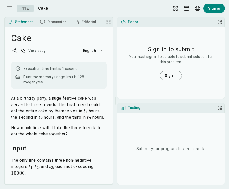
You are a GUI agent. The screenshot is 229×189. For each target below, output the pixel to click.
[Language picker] (197, 8)
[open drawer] (9, 8)
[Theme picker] (186, 8)
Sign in (214, 8)
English (93, 50)
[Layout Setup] (175, 8)
